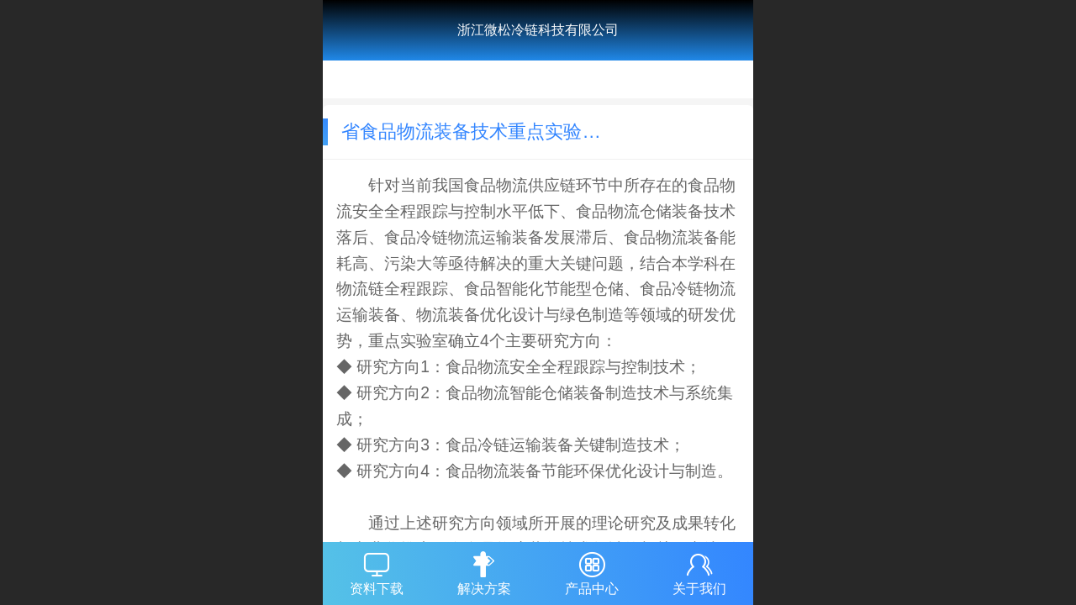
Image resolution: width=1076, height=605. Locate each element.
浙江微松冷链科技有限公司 (538, 30)
